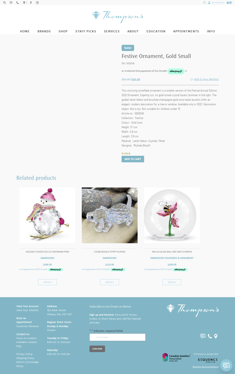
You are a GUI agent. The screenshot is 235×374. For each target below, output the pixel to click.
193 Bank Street (56, 310)
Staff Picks (85, 31)
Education (156, 31)
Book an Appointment (24, 320)
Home (25, 31)
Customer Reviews (27, 326)
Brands (44, 31)
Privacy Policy (24, 354)
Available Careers (26, 342)
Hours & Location (26, 338)
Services (112, 31)
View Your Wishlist (27, 310)
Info (211, 31)
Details (47, 282)
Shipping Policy (25, 358)
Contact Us (22, 334)
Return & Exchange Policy (27, 364)
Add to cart (133, 159)
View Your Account (27, 306)
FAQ (18, 346)
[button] (204, 79)
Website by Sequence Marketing (206, 367)
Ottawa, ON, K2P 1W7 (59, 314)
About (133, 31)
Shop (63, 31)
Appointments (186, 31)
